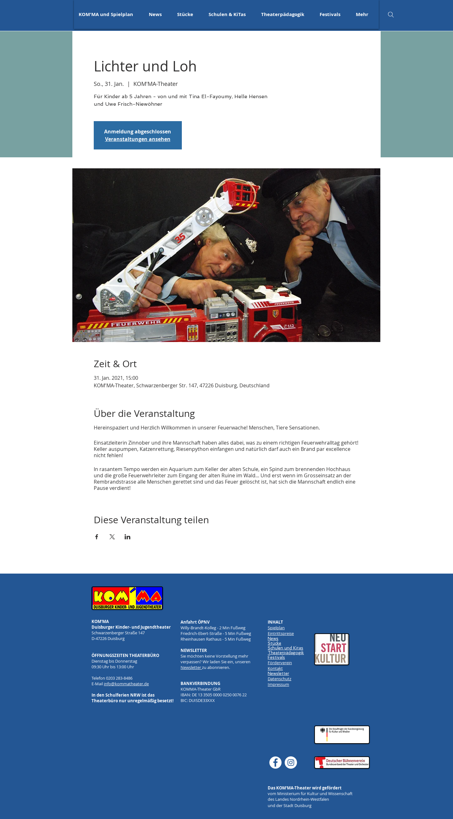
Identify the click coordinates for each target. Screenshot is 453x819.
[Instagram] (291, 762)
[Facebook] (275, 762)
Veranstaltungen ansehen (138, 139)
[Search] (390, 14)
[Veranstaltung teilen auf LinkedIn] (128, 536)
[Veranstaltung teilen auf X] (112, 536)
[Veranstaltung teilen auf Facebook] (97, 536)
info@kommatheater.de (126, 684)
